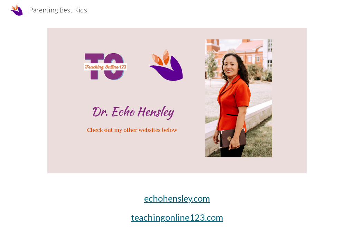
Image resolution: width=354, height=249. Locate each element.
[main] (177, 208)
